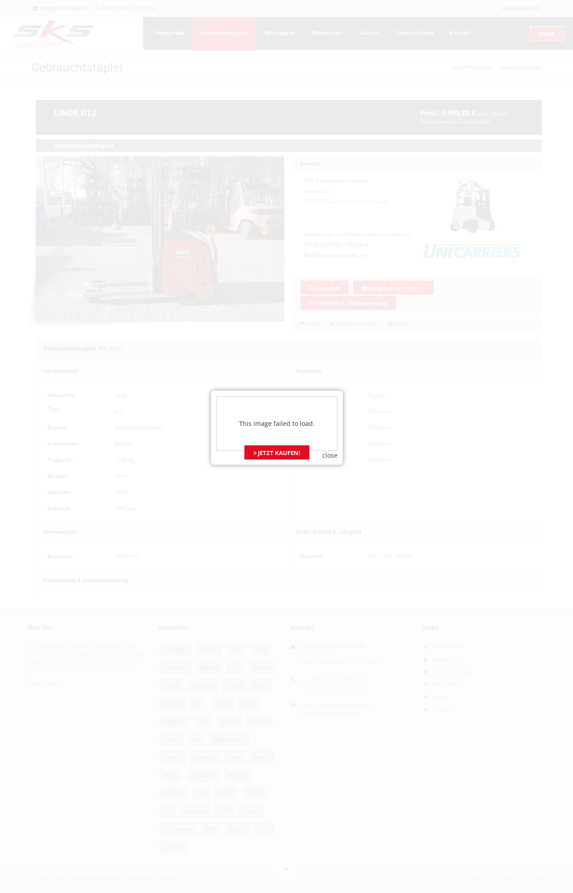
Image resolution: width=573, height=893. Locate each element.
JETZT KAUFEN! (286, 440)
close (339, 442)
